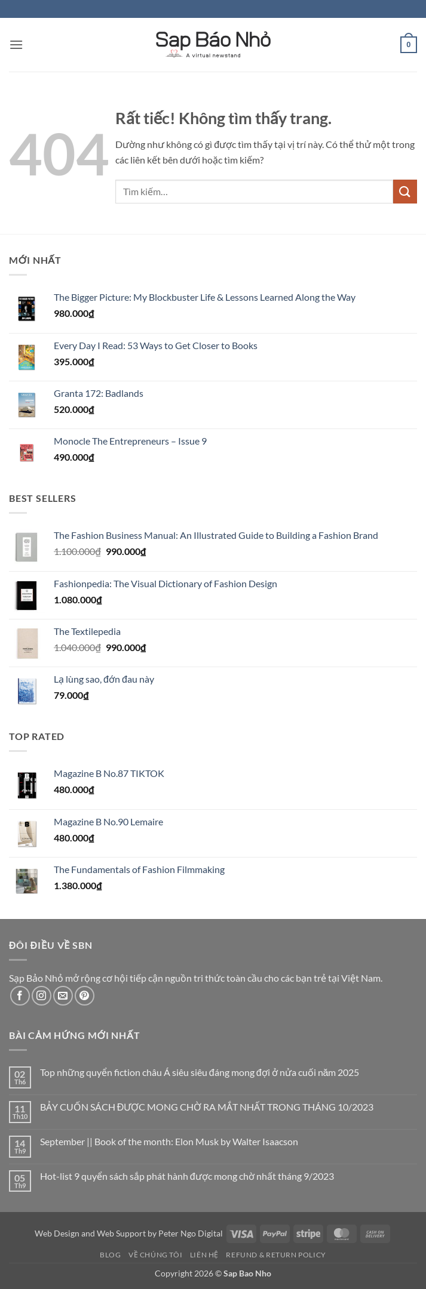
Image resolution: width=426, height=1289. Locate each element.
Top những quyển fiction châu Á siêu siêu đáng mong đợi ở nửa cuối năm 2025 (200, 1072)
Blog (110, 1254)
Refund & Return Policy (276, 1254)
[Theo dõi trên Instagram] (41, 996)
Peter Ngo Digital (190, 1233)
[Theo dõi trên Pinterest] (84, 996)
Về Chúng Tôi (155, 1254)
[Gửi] (405, 191)
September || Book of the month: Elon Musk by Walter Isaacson (169, 1141)
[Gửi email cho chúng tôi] (63, 996)
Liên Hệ (204, 1254)
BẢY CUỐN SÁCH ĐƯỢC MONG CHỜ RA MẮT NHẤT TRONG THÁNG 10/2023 (207, 1106)
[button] (16, 44)
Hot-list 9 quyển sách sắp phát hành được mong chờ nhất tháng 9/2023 (187, 1176)
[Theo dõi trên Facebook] (20, 996)
